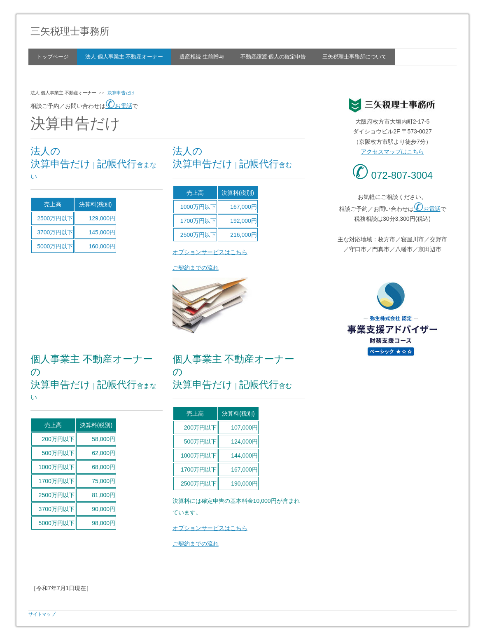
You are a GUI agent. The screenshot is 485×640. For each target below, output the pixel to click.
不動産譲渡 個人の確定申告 (273, 57)
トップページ (53, 57)
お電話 (118, 106)
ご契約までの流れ (196, 267)
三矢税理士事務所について (354, 57)
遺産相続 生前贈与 (202, 57)
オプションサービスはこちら (210, 252)
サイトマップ (42, 614)
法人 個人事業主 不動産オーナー (124, 57)
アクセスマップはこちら (392, 151)
